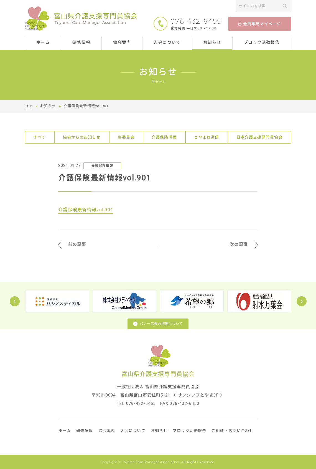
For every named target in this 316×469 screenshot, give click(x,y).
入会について (167, 42)
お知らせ (212, 42)
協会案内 (122, 42)
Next (302, 301)
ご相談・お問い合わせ (232, 430)
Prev (15, 301)
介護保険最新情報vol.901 (85, 209)
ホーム (43, 42)
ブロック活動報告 (262, 42)
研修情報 (81, 42)
